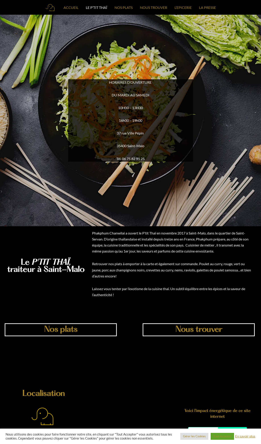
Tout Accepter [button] (222, 436)
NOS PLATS (124, 7)
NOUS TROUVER (153, 7)
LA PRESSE (207, 7)
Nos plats (60, 330)
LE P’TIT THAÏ (96, 7)
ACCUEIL (71, 7)
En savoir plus (245, 436)
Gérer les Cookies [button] (194, 436)
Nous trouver (198, 330)
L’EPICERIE (183, 7)
